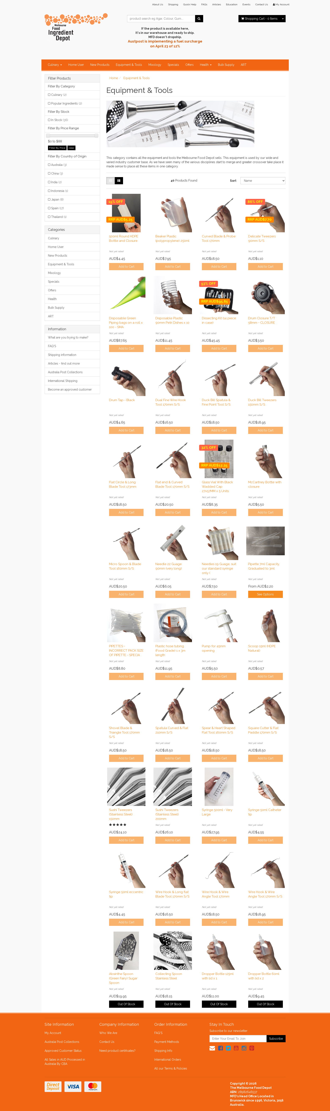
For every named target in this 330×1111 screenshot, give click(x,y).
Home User (76, 64)
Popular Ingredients (66, 103)
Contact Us (261, 4)
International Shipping (62, 381)
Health (206, 64)
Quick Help (189, 4)
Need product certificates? (117, 1050)
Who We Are (108, 1033)
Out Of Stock (126, 1004)
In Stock (59, 120)
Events (246, 4)
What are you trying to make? (68, 337)
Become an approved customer (70, 389)
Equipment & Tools (129, 64)
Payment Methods (166, 1042)
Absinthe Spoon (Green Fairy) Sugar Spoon (123, 978)
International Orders (167, 1059)
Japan (57, 199)
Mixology (154, 64)
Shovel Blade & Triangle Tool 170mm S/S (124, 732)
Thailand (59, 217)
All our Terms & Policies (170, 1068)
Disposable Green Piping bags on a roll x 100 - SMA (126, 322)
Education (231, 4)
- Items (259, 18)
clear (71, 147)
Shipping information (62, 355)
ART (243, 64)
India (56, 182)
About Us (157, 4)
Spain (57, 208)
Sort (233, 180)
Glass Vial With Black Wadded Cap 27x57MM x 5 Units (217, 486)
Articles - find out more (64, 363)
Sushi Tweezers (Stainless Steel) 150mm (121, 814)
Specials (173, 64)
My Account (53, 1033)
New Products (100, 64)
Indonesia (59, 191)
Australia (59, 165)
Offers (189, 64)
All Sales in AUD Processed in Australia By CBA (65, 1062)
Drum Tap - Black (122, 400)
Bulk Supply (226, 64)
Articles (216, 4)
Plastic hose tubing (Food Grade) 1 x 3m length (170, 650)
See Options (265, 594)
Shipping (173, 4)
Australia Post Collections (65, 372)
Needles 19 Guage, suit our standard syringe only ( (219, 568)
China (57, 173)
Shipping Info (163, 1050)
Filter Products (59, 78)
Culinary (55, 64)
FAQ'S (52, 346)
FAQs (204, 4)
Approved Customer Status (63, 1050)
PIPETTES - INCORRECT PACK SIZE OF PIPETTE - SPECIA (126, 650)
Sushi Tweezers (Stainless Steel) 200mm (167, 814)
